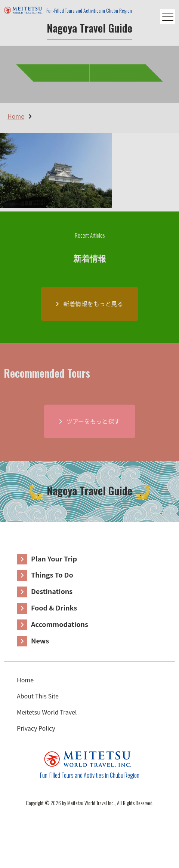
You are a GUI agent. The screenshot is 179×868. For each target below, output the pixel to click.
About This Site (38, 695)
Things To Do (52, 574)
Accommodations (59, 624)
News (40, 640)
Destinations (51, 591)
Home (25, 679)
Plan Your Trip (54, 558)
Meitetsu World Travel (47, 711)
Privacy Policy (36, 728)
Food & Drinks (54, 607)
